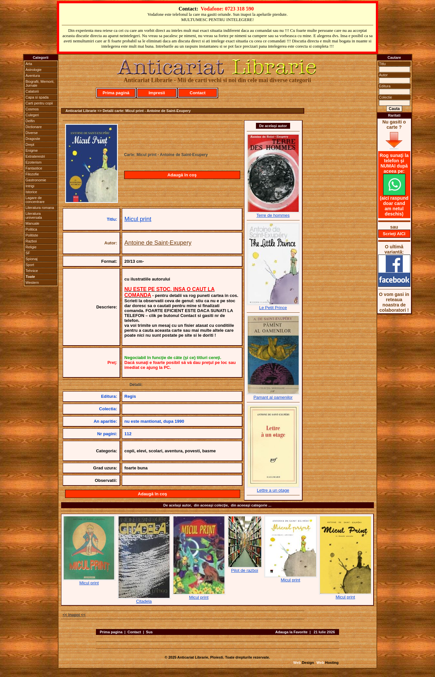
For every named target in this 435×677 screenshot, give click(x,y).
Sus (149, 632)
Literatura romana (40, 208)
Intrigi (30, 186)
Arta (29, 64)
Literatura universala (34, 215)
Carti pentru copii (39, 103)
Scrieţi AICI (394, 233)
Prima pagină (116, 92)
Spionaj (32, 259)
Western (32, 282)
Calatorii (32, 91)
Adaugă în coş (182, 174)
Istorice (31, 192)
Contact (197, 92)
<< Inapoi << (74, 615)
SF (28, 253)
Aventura (33, 76)
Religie (31, 247)
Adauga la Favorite (291, 632)
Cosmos (32, 109)
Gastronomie (36, 180)
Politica (31, 229)
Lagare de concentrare (35, 200)
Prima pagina (111, 632)
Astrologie (34, 70)
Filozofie (32, 174)
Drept (30, 145)
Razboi (31, 241)
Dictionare (34, 127)
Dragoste (33, 139)
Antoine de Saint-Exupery (158, 242)
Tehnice (32, 271)
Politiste (32, 235)
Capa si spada (37, 97)
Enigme (32, 150)
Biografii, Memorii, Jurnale (40, 83)
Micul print (138, 219)
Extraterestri (35, 156)
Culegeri (32, 115)
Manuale (32, 223)
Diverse (32, 133)
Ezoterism (34, 162)
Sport (30, 265)
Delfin (30, 121)
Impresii (157, 92)
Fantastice (34, 168)
